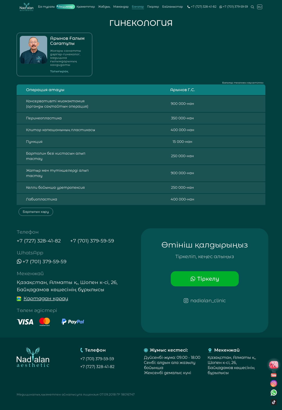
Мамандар (121, 6)
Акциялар (65, 6)
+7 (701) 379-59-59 (235, 6)
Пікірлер (153, 6)
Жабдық (104, 6)
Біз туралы (46, 6)
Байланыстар (172, 6)
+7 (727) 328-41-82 (203, 6)
